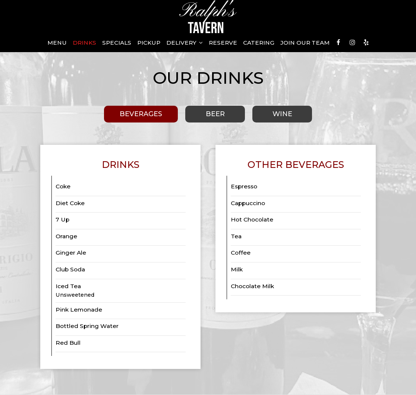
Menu (57, 42)
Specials (116, 42)
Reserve (223, 42)
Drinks (84, 42)
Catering (258, 42)
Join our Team (305, 42)
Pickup (148, 42)
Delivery (184, 42)
